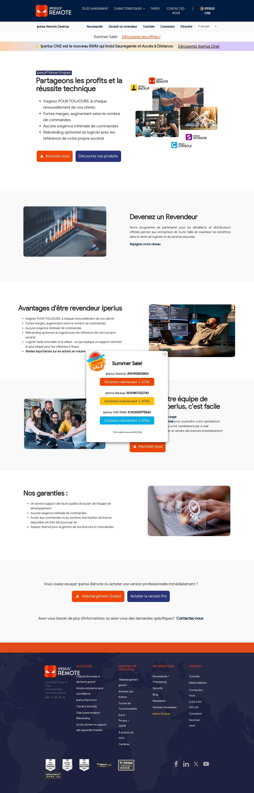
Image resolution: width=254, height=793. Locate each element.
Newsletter (159, 701)
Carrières (124, 744)
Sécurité (157, 688)
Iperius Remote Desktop (53, 27)
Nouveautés (95, 27)
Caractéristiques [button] (128, 9)
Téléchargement (95, 9)
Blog (155, 694)
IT (51, 697)
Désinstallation (198, 682)
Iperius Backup (161, 713)
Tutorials (194, 676)
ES (64, 697)
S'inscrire (186, 27)
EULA (122, 715)
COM (47, 697)
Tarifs (155, 9)
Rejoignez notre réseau (145, 244)
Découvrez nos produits (98, 156)
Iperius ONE (207, 11)
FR (60, 697)
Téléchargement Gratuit (98, 596)
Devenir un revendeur (123, 27)
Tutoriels (149, 27)
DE (55, 697)
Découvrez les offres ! (141, 36)
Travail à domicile (86, 706)
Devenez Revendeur (165, 707)
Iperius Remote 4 (86, 700)
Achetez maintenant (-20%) (127, 381)
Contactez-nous (176, 11)
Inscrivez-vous (55, 156)
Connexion (167, 27)
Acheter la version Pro (148, 596)
